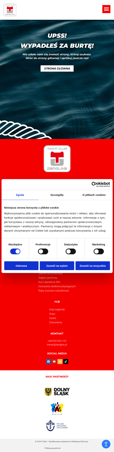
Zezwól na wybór (57, 265)
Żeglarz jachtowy (47, 277)
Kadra (52, 318)
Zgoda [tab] (20, 194)
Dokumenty (55, 322)
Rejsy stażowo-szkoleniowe (53, 290)
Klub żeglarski (57, 309)
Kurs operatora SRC (49, 282)
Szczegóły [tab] (57, 194)
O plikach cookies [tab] (94, 194)
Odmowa (21, 265)
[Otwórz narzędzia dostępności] (106, 444)
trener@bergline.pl (57, 344)
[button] (106, 9)
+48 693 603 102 (57, 340)
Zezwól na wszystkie (93, 265)
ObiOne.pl (84, 441)
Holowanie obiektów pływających (57, 286)
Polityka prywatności (53, 448)
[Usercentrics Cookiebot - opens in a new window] (94, 184)
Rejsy (52, 313)
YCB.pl (44, 441)
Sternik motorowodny (50, 273)
